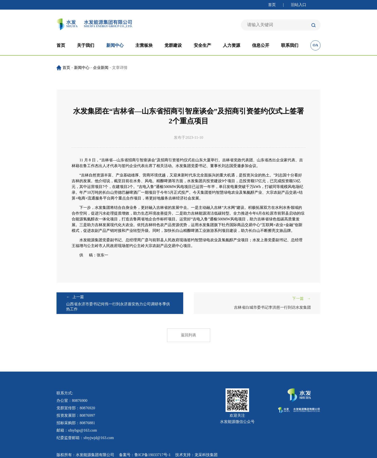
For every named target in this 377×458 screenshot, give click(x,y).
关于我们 (85, 45)
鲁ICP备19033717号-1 (152, 455)
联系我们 (289, 45)
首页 (272, 5)
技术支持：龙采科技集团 (196, 455)
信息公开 (260, 45)
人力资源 (231, 45)
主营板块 (144, 45)
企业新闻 (100, 68)
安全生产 (202, 45)
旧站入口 (298, 5)
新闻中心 (115, 45)
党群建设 (173, 45)
